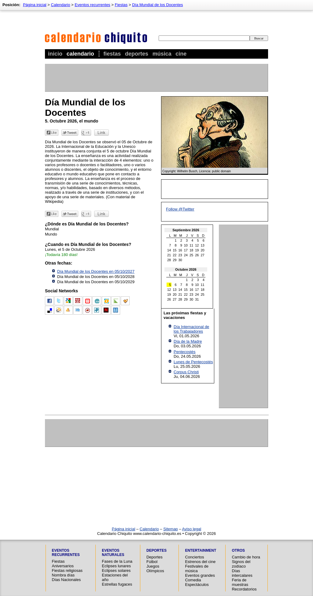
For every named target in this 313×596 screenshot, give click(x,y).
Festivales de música (196, 568)
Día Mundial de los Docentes (157, 4)
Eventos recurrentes (92, 4)
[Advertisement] (156, 77)
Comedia (193, 580)
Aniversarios (63, 566)
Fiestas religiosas (67, 570)
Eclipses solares (116, 570)
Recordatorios (244, 589)
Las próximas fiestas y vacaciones (185, 315)
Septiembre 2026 (185, 230)
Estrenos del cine (200, 561)
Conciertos (194, 557)
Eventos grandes (200, 575)
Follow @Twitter (180, 209)
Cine (180, 54)
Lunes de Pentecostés (193, 362)
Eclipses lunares (116, 566)
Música (162, 54)
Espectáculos (196, 584)
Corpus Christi (186, 372)
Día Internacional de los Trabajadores (191, 329)
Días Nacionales (66, 579)
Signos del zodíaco (241, 564)
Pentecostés (185, 351)
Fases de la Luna (117, 561)
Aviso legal (191, 529)
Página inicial (34, 4)
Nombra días (63, 575)
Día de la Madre (188, 341)
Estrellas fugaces (117, 584)
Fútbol (151, 561)
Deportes (136, 54)
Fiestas (112, 54)
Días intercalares (242, 573)
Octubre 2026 (186, 269)
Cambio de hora (246, 557)
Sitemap (170, 529)
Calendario (80, 54)
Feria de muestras (240, 582)
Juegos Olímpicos (155, 568)
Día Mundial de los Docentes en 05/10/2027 (95, 271)
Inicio (55, 54)
